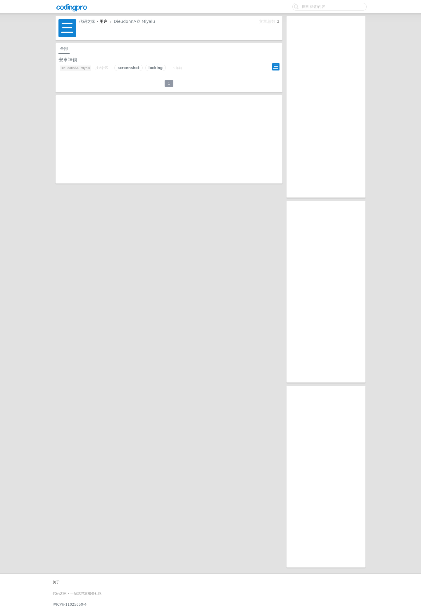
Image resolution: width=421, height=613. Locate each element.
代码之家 (87, 21)
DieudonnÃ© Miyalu (134, 21)
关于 (56, 582)
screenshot (128, 68)
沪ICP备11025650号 (70, 604)
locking (156, 68)
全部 (64, 48)
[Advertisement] (326, 106)
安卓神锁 (67, 60)
